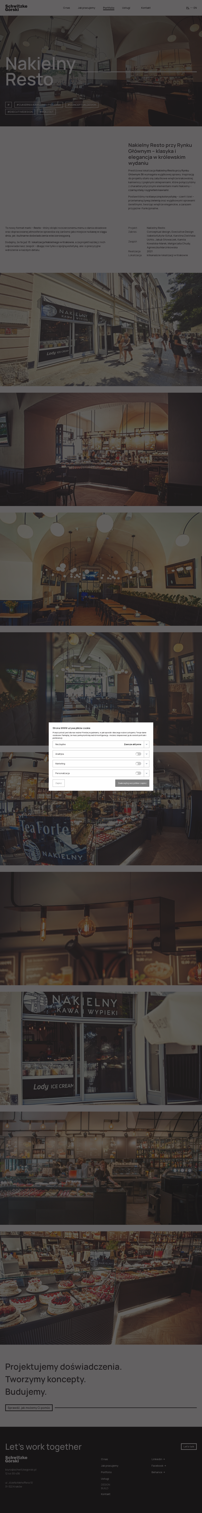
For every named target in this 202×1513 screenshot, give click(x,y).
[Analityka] (138, 754)
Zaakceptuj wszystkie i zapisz (132, 783)
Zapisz (58, 783)
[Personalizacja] (138, 773)
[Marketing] (138, 763)
